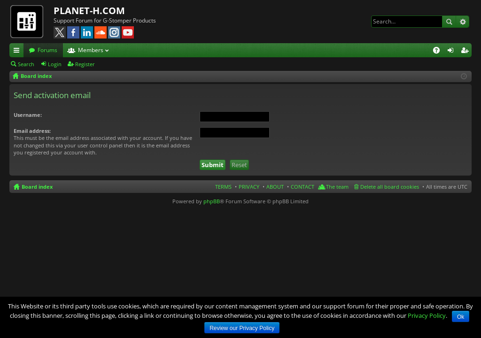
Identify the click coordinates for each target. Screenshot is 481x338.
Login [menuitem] (452, 51)
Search (449, 21)
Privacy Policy (427, 315)
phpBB (211, 201)
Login (55, 64)
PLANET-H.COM (89, 10)
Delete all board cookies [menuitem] (389, 186)
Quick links (18, 51)
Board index (37, 186)
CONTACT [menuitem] (302, 186)
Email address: (32, 130)
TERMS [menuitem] (223, 186)
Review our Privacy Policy (241, 328)
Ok (460, 317)
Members (90, 50)
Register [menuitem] (466, 51)
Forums (47, 50)
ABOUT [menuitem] (275, 186)
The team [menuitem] (337, 186)
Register (85, 64)
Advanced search (462, 21)
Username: (28, 114)
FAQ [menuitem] (439, 51)
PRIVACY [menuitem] (249, 186)
